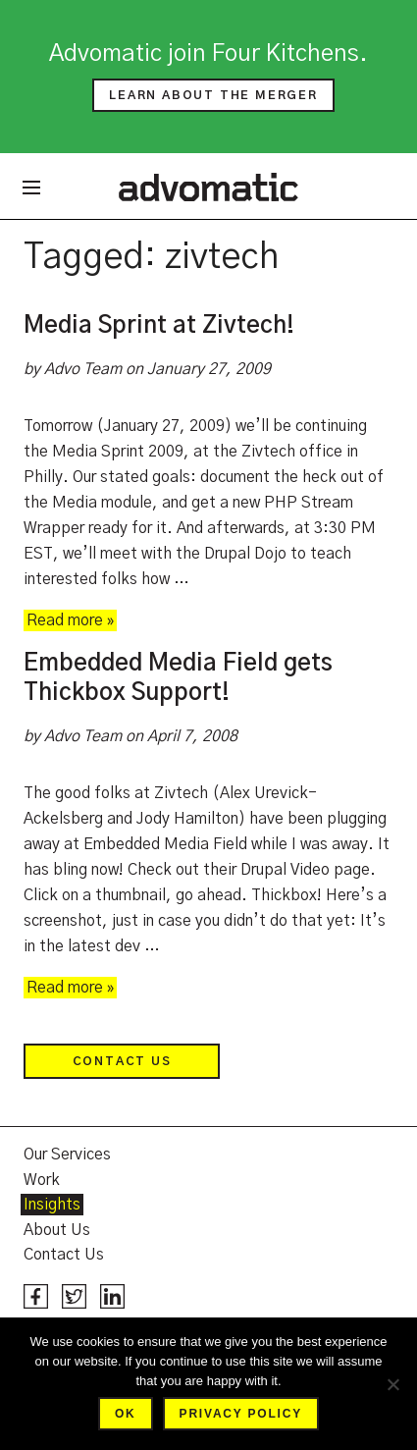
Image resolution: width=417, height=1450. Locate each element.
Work (42, 1180)
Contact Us (122, 1061)
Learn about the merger (213, 95)
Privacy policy (241, 1414)
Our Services (67, 1154)
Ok (125, 1414)
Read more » (70, 620)
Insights (52, 1204)
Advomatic (208, 186)
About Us (57, 1230)
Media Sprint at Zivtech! (159, 326)
